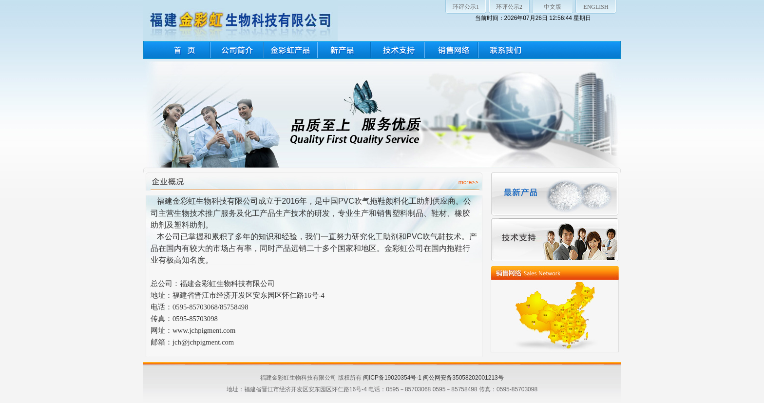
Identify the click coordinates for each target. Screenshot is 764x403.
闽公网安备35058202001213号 (463, 377)
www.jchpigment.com (203, 330)
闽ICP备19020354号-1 (392, 377)
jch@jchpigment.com (203, 342)
